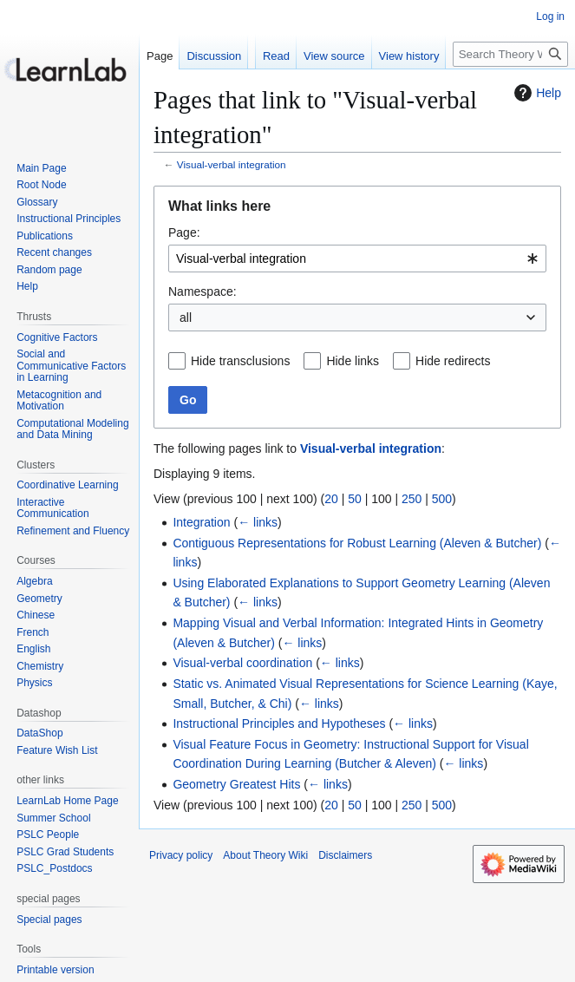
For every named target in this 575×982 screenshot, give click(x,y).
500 (442, 499)
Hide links (352, 361)
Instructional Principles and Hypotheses (279, 723)
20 (331, 499)
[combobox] (357, 258)
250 (411, 499)
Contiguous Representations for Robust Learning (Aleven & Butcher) (357, 543)
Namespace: (202, 291)
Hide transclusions (240, 361)
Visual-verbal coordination (242, 663)
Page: (184, 232)
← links (258, 522)
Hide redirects (452, 361)
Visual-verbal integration (231, 164)
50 (355, 499)
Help (535, 92)
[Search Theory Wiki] (510, 54)
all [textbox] (186, 317)
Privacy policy (180, 855)
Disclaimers (345, 855)
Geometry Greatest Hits (236, 784)
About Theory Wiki (265, 855)
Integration (201, 522)
